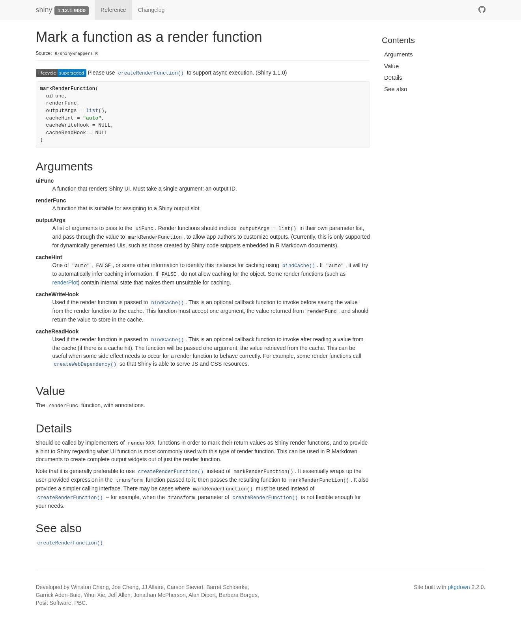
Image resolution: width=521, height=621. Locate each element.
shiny (44, 10)
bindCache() (298, 266)
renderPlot (65, 282)
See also (395, 89)
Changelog (151, 10)
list (92, 111)
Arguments (398, 54)
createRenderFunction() (151, 73)
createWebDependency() (85, 364)
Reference (113, 10)
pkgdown (459, 587)
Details (393, 77)
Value (391, 66)
